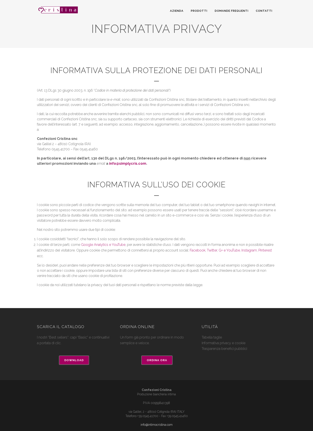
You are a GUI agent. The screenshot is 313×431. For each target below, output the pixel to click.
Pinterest (265, 250)
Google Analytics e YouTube (103, 245)
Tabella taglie (212, 337)
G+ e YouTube (229, 250)
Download (74, 360)
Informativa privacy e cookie (223, 343)
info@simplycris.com (127, 163)
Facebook (197, 250)
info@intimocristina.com (157, 424)
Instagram (249, 250)
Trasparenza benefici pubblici (224, 349)
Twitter (212, 250)
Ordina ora (157, 360)
